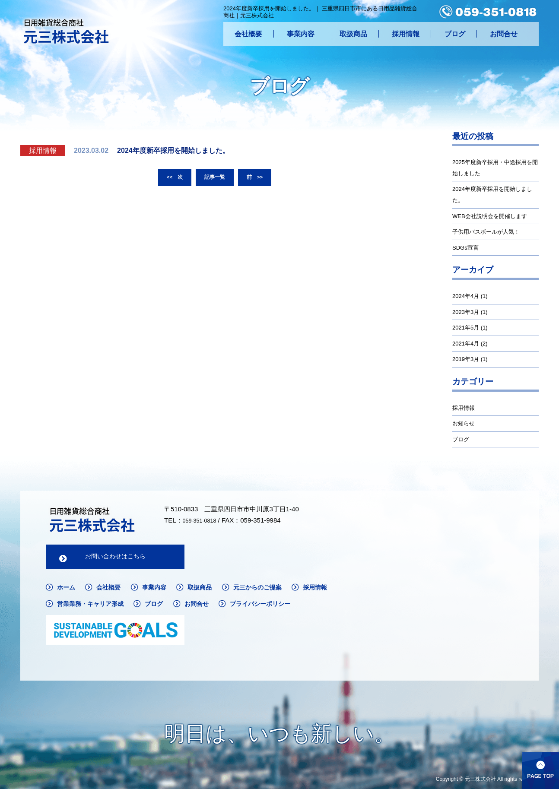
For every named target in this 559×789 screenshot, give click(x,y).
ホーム (67, 589)
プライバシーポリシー (91, 624)
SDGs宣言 (465, 247)
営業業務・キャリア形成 (144, 607)
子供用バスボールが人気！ (486, 231)
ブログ (455, 34)
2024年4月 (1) (470, 296)
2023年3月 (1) (470, 312)
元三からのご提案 (274, 589)
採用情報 (405, 34)
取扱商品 (353, 34)
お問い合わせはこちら (115, 557)
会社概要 (248, 34)
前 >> (257, 178)
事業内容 (300, 34)
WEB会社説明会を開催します (489, 216)
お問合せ (504, 34)
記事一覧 (215, 178)
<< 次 (171, 178)
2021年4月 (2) (470, 343)
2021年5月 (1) (470, 327)
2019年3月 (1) (470, 359)
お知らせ (463, 423)
